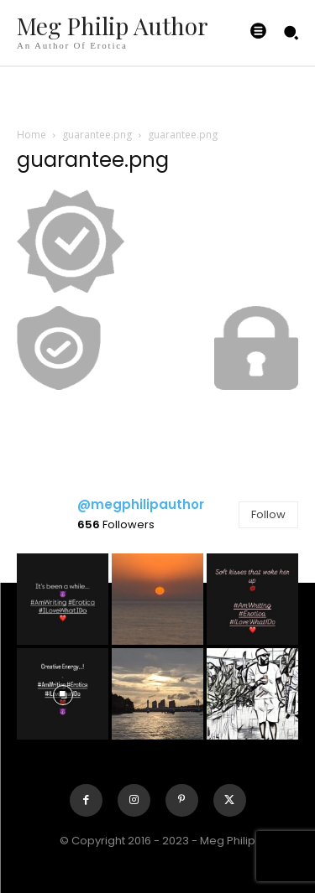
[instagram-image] (62, 599)
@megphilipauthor (140, 504)
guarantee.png (97, 134)
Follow (268, 514)
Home (31, 134)
